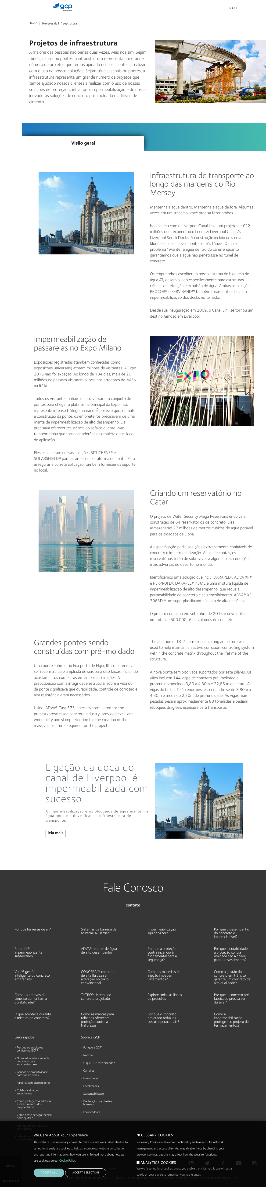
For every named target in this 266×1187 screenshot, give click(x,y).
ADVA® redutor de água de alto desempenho (99, 950)
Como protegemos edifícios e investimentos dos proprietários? (34, 1104)
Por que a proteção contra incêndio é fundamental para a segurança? (162, 954)
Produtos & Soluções (10, 13)
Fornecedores (91, 1112)
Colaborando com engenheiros (28, 1092)
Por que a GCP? (93, 1047)
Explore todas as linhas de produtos (164, 997)
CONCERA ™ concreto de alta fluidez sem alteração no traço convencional (98, 977)
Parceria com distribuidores (33, 1083)
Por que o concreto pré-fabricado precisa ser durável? (232, 998)
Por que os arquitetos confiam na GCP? (30, 1049)
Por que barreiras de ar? (32, 929)
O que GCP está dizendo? (99, 1063)
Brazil (232, 8)
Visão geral (83, 143)
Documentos (11, 33)
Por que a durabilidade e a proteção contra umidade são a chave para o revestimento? (232, 954)
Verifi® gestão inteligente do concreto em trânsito (32, 975)
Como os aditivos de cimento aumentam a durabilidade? (30, 998)
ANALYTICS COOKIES (158, 1163)
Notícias (88, 1055)
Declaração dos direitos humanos (97, 1103)
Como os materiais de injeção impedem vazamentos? (163, 975)
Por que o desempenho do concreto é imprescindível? (231, 933)
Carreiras (88, 1070)
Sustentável (10, 87)
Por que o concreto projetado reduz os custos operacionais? (163, 1018)
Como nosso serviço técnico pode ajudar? (34, 1117)
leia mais (55, 833)
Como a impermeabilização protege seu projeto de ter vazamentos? (231, 1020)
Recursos (8, 51)
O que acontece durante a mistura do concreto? (32, 1016)
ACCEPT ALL (49, 1172)
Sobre (6, 69)
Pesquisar (249, 9)
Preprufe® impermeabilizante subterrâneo (28, 952)
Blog (5, 105)
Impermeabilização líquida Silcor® (161, 931)
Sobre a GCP (90, 1037)
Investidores (91, 1078)
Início (33, 23)
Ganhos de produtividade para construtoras (32, 1074)
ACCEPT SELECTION (85, 1172)
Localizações (91, 1086)
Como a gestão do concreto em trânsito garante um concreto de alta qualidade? (232, 977)
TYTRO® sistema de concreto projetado (96, 997)
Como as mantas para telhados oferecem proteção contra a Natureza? (97, 1020)
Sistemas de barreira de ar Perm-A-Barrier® (99, 931)
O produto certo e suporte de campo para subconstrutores (33, 1061)
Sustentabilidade (93, 1094)
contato (133, 906)
